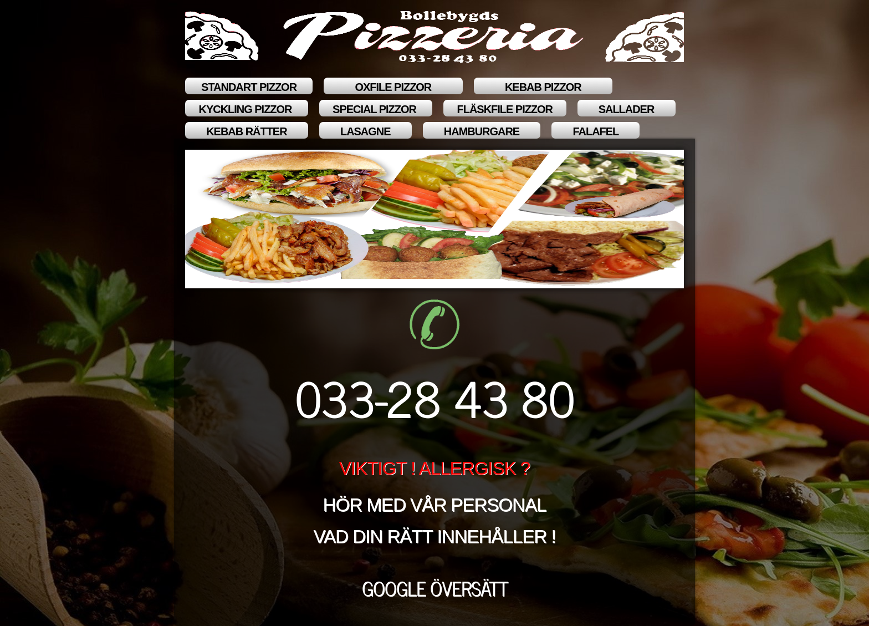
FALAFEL (595, 131)
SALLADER (626, 109)
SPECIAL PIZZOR (375, 109)
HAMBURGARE (482, 131)
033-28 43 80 (434, 396)
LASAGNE (365, 131)
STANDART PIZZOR (248, 87)
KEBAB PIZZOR (543, 87)
